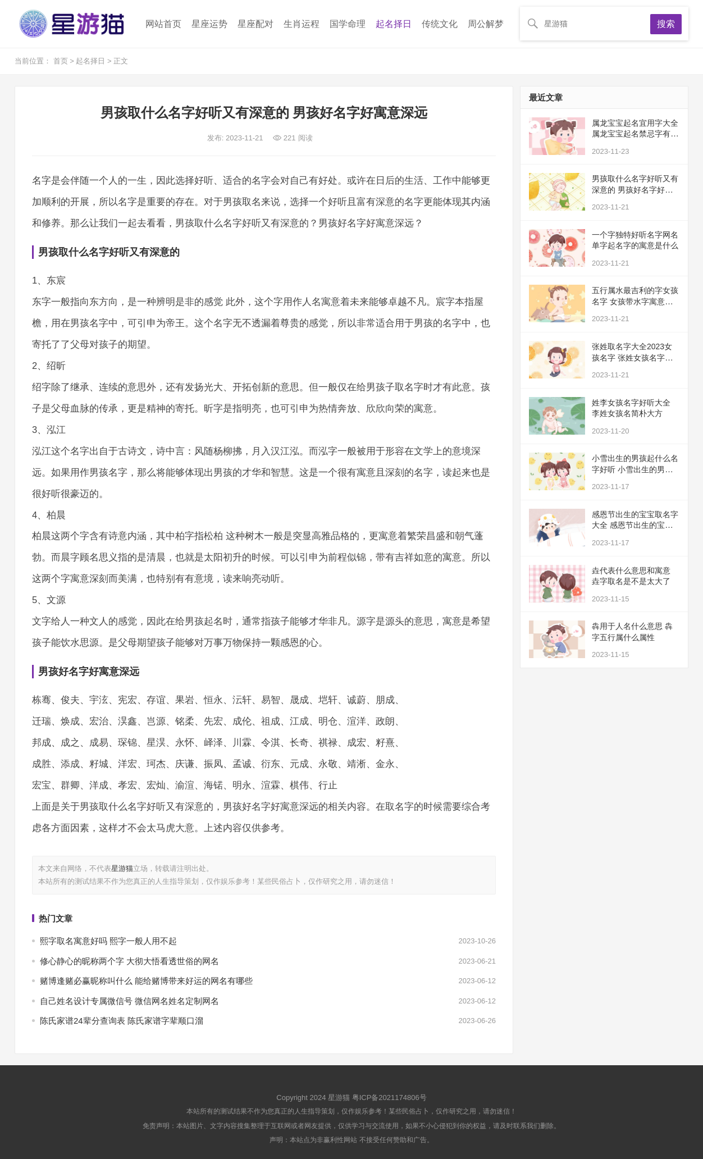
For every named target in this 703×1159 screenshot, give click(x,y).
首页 (61, 61)
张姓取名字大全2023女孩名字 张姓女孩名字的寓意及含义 (632, 357)
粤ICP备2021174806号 (389, 1097)
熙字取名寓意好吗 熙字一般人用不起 (108, 941)
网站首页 (163, 24)
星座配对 (255, 24)
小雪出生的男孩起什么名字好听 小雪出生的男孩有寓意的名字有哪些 (635, 469)
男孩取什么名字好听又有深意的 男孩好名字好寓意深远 (635, 189)
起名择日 (394, 24)
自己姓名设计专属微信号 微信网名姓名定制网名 (129, 1001)
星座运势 (209, 24)
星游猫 (122, 868)
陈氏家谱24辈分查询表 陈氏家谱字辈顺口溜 (121, 1020)
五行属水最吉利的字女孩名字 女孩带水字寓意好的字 (635, 301)
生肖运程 (301, 24)
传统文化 (440, 24)
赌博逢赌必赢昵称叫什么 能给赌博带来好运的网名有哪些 (146, 980)
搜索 (666, 24)
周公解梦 (486, 24)
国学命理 (348, 24)
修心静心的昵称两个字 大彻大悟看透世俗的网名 (129, 961)
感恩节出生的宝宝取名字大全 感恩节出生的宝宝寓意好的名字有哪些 (635, 525)
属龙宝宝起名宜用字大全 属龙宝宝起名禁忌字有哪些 (635, 133)
